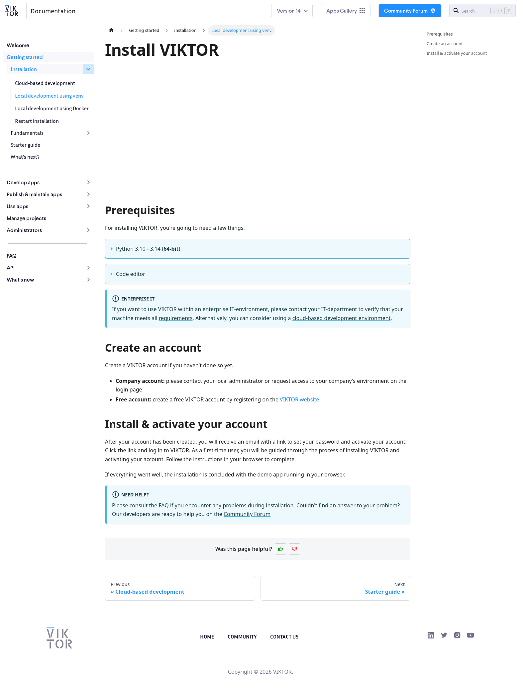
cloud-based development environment (341, 318)
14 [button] (298, 10)
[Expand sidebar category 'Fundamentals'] (88, 133)
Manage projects (26, 218)
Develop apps (23, 182)
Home (207, 636)
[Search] (482, 10)
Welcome (18, 45)
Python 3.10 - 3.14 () (148, 248)
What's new (20, 279)
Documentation (53, 11)
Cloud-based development (45, 83)
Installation (24, 69)
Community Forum (410, 10)
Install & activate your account (457, 53)
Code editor (130, 274)
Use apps (17, 206)
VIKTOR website (299, 399)
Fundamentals (27, 132)
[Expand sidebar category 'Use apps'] (88, 206)
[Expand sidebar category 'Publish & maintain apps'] (88, 194)
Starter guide (25, 144)
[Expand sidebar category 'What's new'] (88, 279)
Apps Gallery (345, 10)
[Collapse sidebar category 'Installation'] (88, 69)
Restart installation (37, 121)
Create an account (445, 43)
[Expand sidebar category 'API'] (88, 267)
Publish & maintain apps (34, 194)
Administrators (24, 230)
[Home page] (111, 30)
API (11, 267)
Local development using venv (49, 95)
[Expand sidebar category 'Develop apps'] (88, 182)
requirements (176, 318)
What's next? (25, 156)
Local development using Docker (52, 108)
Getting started (25, 57)
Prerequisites (440, 34)
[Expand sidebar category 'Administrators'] (88, 230)
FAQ (12, 255)
